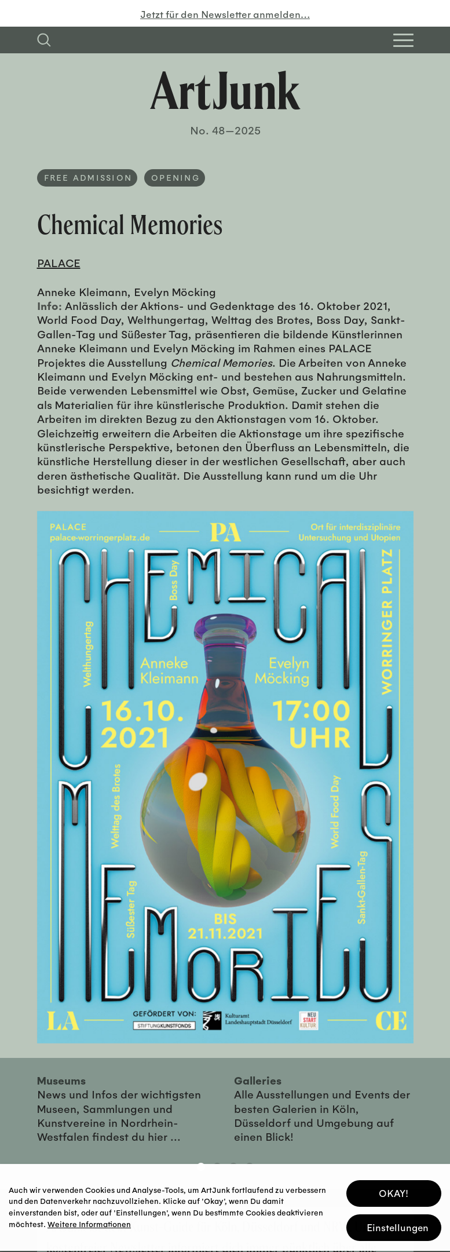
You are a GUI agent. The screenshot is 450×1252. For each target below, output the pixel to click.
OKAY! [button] (393, 1190)
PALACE (59, 262)
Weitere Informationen (89, 1220)
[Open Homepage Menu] (403, 40)
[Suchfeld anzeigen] (44, 40)
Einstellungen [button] (398, 1224)
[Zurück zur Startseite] (225, 90)
